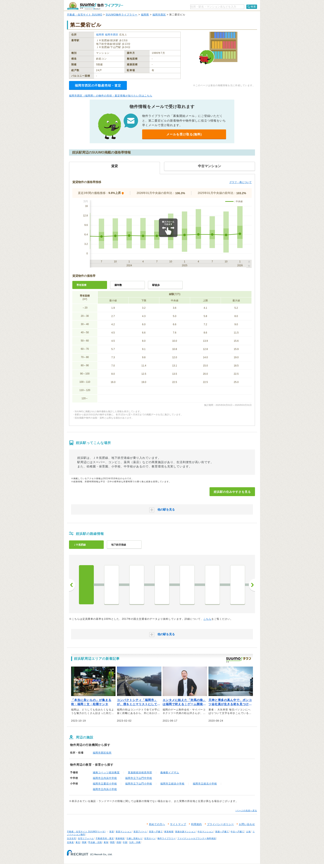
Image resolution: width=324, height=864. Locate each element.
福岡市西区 (159, 14)
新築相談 (120, 838)
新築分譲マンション (185, 831)
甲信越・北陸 (95, 842)
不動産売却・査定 (105, 838)
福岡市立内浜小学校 (105, 789)
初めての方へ (157, 824)
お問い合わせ (247, 824)
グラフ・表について (240, 182)
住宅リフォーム (86, 838)
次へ (252, 585)
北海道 (70, 842)
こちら (207, 618)
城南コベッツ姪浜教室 (106, 772)
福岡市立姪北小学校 (205, 783)
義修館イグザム (169, 772)
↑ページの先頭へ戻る (246, 810)
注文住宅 (71, 838)
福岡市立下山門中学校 (138, 778)
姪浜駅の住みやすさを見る (232, 491)
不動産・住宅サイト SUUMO (84, 14)
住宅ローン (150, 838)
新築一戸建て (222, 831)
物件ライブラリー (166, 838)
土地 (248, 831)
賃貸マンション (124, 831)
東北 (78, 842)
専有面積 (81, 285)
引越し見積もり (134, 838)
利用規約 (196, 824)
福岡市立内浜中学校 (105, 778)
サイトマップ (178, 824)
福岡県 (145, 14)
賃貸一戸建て (156, 831)
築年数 (118, 285)
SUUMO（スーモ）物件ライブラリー (95, 6)
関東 (84, 842)
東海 (106, 842)
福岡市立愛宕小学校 (105, 783)
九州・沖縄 (135, 842)
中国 (125, 842)
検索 (253, 6)
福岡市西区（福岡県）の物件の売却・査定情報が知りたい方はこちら (110, 95)
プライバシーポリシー (220, 824)
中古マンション (205, 831)
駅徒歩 (156, 285)
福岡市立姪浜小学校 (172, 783)
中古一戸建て (237, 831)
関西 (112, 842)
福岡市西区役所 (102, 752)
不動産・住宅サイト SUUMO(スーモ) (86, 831)
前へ (72, 585)
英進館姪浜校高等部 (140, 772)
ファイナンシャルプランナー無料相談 (196, 838)
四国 (119, 842)
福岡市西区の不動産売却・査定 (98, 85)
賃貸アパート (140, 831)
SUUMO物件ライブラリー (122, 14)
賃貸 (111, 831)
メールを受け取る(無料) (184, 134)
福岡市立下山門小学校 (138, 783)
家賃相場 (168, 831)
